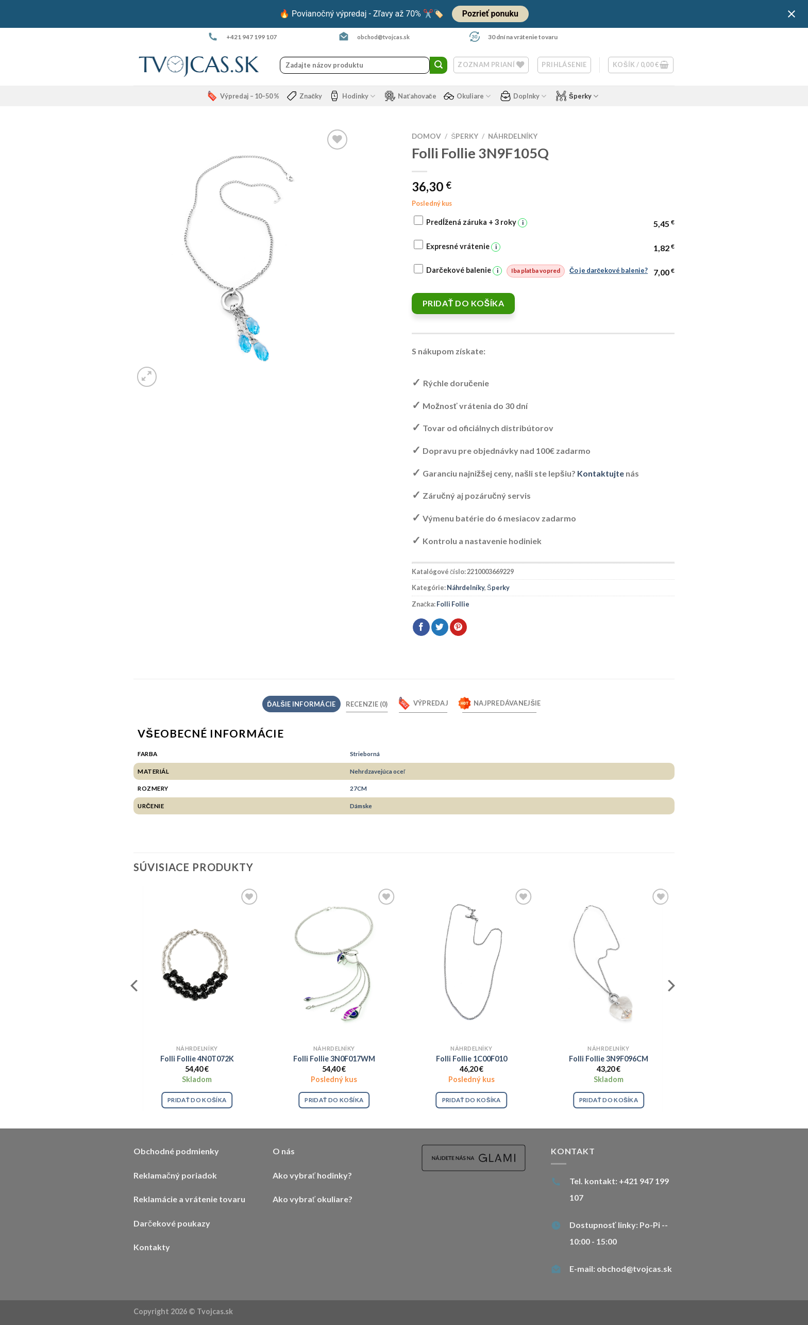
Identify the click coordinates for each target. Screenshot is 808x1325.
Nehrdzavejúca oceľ (377, 771)
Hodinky (352, 96)
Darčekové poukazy (171, 1223)
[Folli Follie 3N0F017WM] (334, 962)
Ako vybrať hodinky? (312, 1175)
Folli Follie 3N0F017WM (334, 1058)
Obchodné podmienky (176, 1151)
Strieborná (365, 753)
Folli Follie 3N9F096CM (608, 1058)
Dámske (361, 805)
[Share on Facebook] (421, 627)
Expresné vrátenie (463, 247)
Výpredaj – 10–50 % (243, 96)
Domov (426, 136)
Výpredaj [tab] (423, 703)
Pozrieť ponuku (490, 14)
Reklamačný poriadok (175, 1175)
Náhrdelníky (512, 136)
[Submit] (438, 65)
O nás (284, 1151)
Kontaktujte (600, 473)
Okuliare (467, 96)
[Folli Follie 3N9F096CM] (608, 962)
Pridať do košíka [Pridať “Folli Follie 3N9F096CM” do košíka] (608, 1100)
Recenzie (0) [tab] (367, 704)
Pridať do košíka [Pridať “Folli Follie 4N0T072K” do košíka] (196, 1100)
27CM (358, 788)
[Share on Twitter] (439, 627)
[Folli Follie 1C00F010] (471, 962)
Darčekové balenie (537, 271)
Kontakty (151, 1247)
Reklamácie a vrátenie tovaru (189, 1199)
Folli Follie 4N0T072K (197, 1058)
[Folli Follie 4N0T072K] (197, 962)
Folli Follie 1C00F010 (471, 1058)
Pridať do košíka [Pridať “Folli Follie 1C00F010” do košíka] (471, 1100)
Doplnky (523, 96)
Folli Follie (452, 604)
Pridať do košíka (463, 303)
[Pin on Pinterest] (458, 627)
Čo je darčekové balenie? (608, 270)
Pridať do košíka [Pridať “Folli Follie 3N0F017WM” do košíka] (334, 1100)
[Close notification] (791, 14)
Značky (304, 96)
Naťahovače (410, 96)
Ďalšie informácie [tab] (301, 704)
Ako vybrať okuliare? (312, 1199)
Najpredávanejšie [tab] (499, 703)
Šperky (577, 96)
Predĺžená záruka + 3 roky (476, 222)
